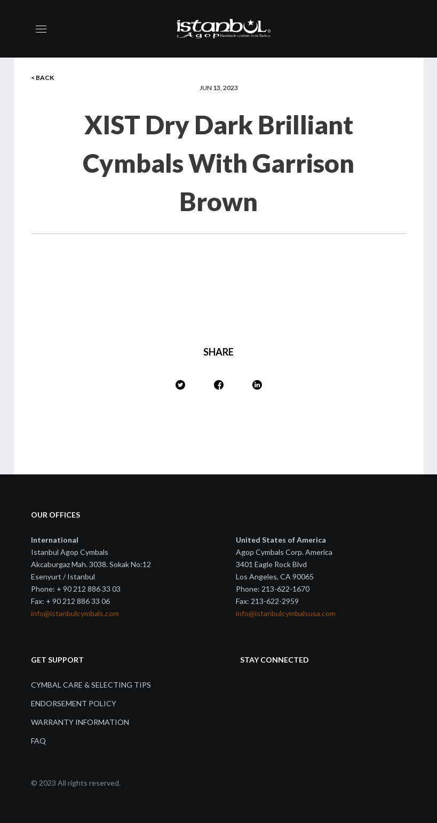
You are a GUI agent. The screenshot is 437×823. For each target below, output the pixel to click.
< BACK (42, 78)
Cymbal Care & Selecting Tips (91, 684)
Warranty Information (80, 722)
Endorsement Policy (73, 703)
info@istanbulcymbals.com (75, 613)
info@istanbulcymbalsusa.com (286, 613)
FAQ (38, 740)
